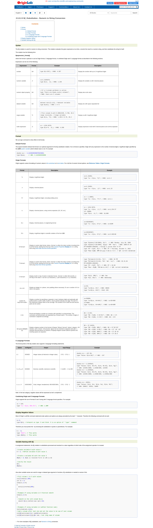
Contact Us (88, 7)
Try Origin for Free (120, 3)
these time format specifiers (43, 265)
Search (135, 13)
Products (20, 7)
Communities (64, 7)
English (19, 13)
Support (51, 7)
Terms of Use (31, 527)
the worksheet (51, 163)
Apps (30, 7)
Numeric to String (46, 521)
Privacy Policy (23, 527)
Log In (137, 1)
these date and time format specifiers (45, 248)
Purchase (40, 7)
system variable (25, 149)
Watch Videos (133, 3)
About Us (76, 7)
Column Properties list (62, 247)
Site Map (16, 527)
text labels (61, 163)
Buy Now (110, 3)
